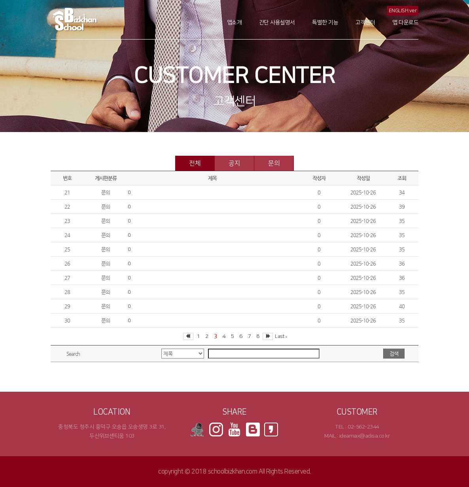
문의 (274, 163)
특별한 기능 (325, 22)
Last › (281, 336)
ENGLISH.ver (403, 10)
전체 (194, 163)
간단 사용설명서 (277, 22)
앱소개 (234, 22)
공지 (234, 163)
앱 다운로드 (405, 22)
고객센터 (365, 22)
